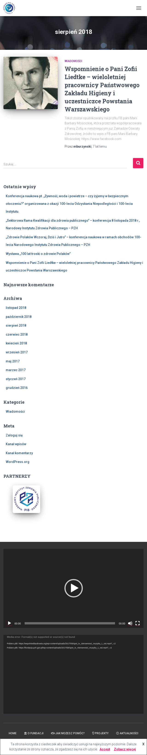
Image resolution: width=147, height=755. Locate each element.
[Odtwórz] (9, 623)
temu (100, 146)
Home (13, 733)
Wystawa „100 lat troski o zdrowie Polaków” (38, 254)
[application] (73, 588)
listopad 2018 (16, 308)
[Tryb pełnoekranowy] (137, 623)
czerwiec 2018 (17, 334)
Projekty (100, 733)
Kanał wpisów (16, 444)
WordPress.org (17, 462)
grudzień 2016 (17, 388)
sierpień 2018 (16, 325)
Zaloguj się (14, 435)
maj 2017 (13, 361)
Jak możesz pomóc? (68, 733)
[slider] (70, 623)
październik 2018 (19, 317)
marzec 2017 (16, 370)
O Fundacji (33, 733)
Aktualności (127, 733)
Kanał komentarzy (19, 453)
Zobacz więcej (125, 749)
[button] (73, 588)
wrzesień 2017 (17, 352)
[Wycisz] (130, 623)
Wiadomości (73, 61)
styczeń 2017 (16, 379)
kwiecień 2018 (16, 343)
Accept (105, 749)
